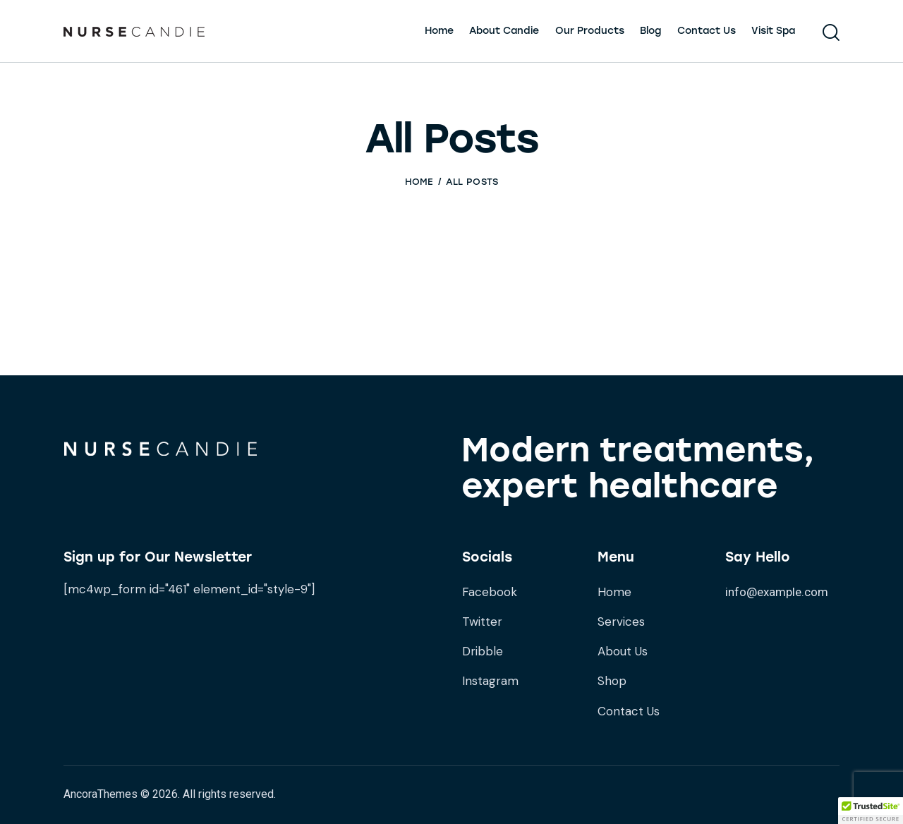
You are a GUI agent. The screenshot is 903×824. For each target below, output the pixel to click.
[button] (870, 810)
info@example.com (776, 592)
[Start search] (831, 33)
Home (419, 181)
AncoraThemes (100, 794)
